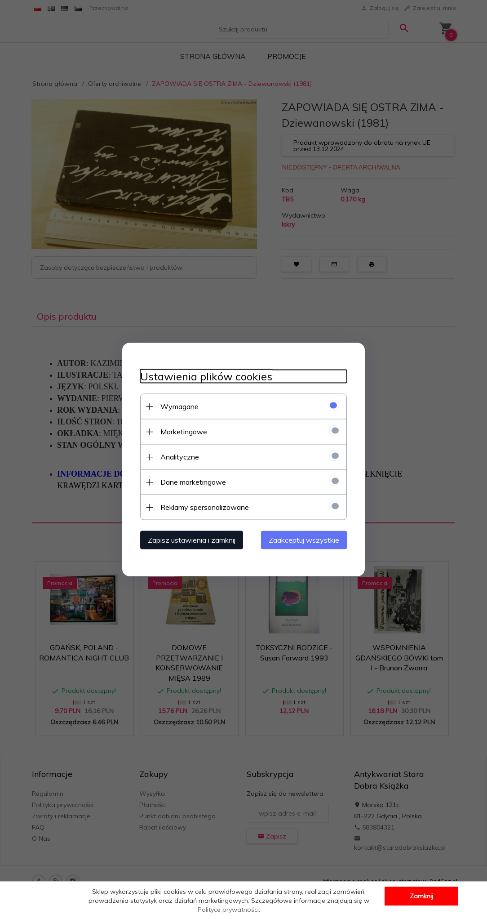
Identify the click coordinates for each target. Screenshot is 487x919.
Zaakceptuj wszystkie (304, 539)
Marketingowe (183, 431)
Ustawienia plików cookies (206, 376)
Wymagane (179, 406)
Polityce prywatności (228, 910)
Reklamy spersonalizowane (204, 507)
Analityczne (179, 456)
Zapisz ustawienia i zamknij (191, 539)
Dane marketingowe (193, 481)
